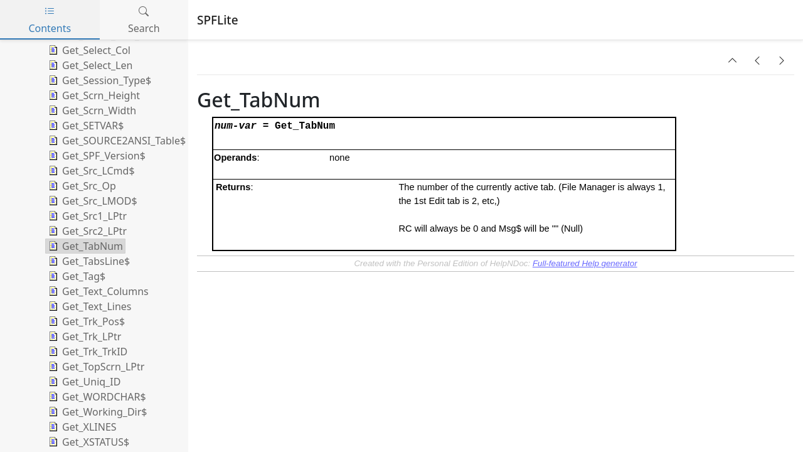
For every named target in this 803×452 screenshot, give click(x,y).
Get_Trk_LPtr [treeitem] (83, 336)
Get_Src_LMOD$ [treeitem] (91, 200)
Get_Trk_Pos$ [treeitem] (85, 321)
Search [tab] (144, 19)
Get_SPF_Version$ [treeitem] (96, 155)
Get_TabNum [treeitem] (84, 246)
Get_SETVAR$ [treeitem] (85, 125)
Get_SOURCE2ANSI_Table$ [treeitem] (116, 140)
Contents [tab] (49, 19)
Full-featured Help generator (585, 263)
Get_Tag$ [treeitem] (75, 276)
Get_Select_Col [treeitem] (88, 50)
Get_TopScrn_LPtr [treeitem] (95, 366)
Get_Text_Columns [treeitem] (97, 291)
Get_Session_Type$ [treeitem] (98, 80)
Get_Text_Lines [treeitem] (88, 306)
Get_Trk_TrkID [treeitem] (86, 351)
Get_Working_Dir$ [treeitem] (96, 411)
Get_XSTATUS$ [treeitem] (87, 441)
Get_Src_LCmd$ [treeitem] (90, 170)
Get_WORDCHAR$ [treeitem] (96, 396)
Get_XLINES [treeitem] (81, 426)
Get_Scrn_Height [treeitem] (93, 95)
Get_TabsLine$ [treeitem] (88, 261)
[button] (732, 60)
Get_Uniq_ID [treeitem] (83, 381)
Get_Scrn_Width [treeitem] (91, 110)
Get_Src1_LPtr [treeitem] (86, 215)
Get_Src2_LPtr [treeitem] (86, 231)
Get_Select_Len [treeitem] (89, 65)
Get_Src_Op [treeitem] (81, 185)
